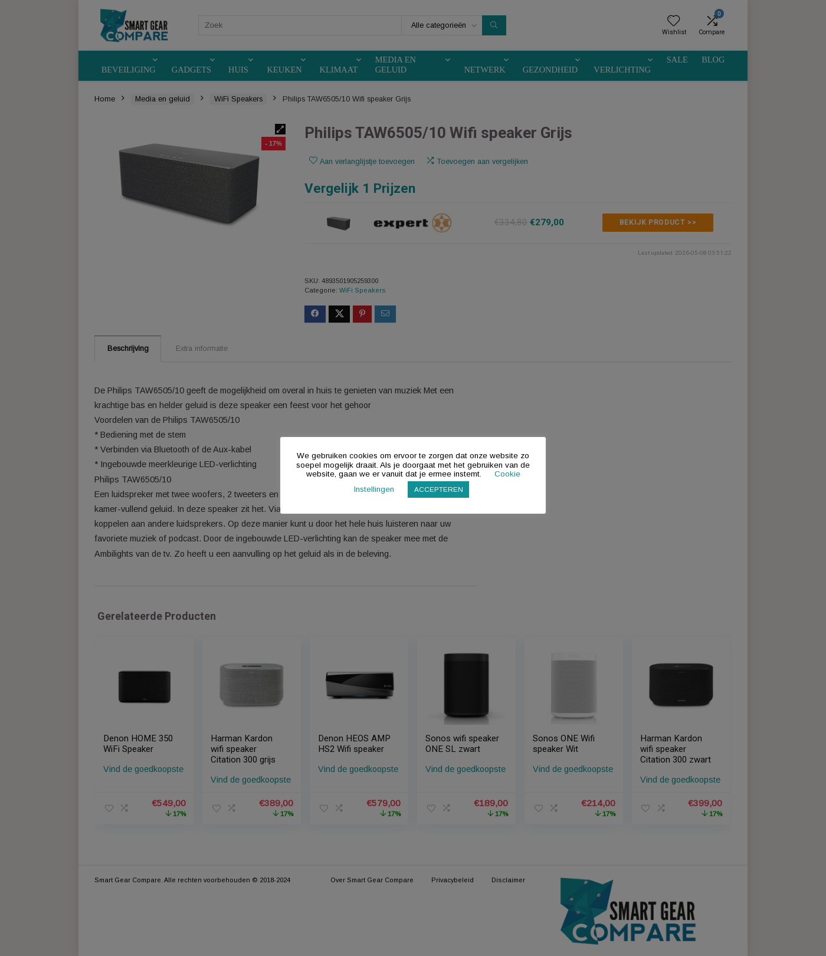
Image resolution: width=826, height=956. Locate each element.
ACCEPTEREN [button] (438, 489)
